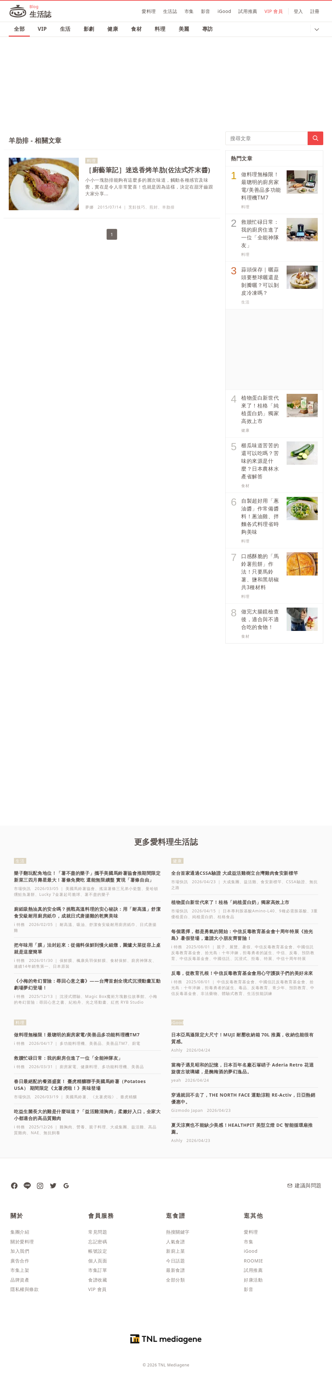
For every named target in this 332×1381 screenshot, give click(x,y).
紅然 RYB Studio (127, 1002)
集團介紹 (19, 1232)
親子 (221, 947)
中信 (281, 952)
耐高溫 (66, 924)
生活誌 (170, 11)
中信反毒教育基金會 (274, 947)
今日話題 (175, 1261)
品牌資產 (19, 1280)
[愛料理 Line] (27, 1185)
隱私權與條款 (24, 1289)
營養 (81, 1127)
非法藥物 (209, 993)
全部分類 (175, 1280)
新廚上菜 (175, 1251)
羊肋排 (168, 207)
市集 (189, 11)
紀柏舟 (75, 1002)
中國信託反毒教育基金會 (282, 982)
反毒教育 (259, 987)
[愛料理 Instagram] (40, 1185)
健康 (112, 28)
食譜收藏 (97, 1280)
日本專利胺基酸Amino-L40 (249, 911)
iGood (224, 11)
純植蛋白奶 (202, 916)
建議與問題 (304, 1185)
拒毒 (255, 958)
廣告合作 (19, 1261)
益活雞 (250, 882)
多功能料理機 (72, 1043)
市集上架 (19, 1270)
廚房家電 (68, 1066)
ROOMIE (253, 1261)
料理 (160, 28)
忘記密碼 (97, 1241)
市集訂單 (97, 1270)
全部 (19, 28)
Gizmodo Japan (187, 1110)
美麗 (184, 28)
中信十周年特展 (291, 958)
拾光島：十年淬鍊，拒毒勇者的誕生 (238, 952)
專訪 (207, 28)
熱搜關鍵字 (178, 1232)
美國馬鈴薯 (76, 1097)
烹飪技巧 (136, 207)
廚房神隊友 (141, 960)
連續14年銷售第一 (31, 966)
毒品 (243, 987)
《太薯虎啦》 (103, 1097)
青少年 (278, 987)
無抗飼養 (51, 1133)
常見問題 (97, 1232)
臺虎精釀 (128, 1097)
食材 (136, 28)
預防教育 (297, 987)
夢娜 (89, 207)
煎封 (153, 207)
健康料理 (89, 1066)
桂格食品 (226, 916)
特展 (268, 958)
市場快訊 (22, 888)
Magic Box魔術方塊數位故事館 (115, 996)
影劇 (89, 28)
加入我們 (19, 1251)
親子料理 (97, 1127)
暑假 (246, 947)
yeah (176, 1080)
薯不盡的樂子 (97, 894)
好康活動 (253, 1280)
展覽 (234, 947)
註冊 (315, 11)
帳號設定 (97, 1251)
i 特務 (19, 924)
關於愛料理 (22, 1241)
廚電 (136, 1043)
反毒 (293, 952)
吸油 (81, 924)
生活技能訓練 (259, 993)
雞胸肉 (66, 1127)
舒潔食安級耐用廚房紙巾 (112, 924)
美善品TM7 (116, 1043)
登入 (298, 11)
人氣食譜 (175, 1241)
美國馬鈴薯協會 (80, 888)
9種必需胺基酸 (293, 911)
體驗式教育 (232, 993)
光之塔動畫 (96, 1002)
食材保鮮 (118, 960)
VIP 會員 (274, 11)
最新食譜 (175, 1270)
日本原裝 (61, 966)
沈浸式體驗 (70, 996)
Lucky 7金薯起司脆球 (59, 894)
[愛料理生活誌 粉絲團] (14, 1185)
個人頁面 (97, 1261)
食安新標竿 (271, 882)
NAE (35, 1133)
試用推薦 (247, 11)
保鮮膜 (66, 960)
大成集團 (231, 882)
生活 (65, 28)
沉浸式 (240, 958)
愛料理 (149, 11)
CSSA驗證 (295, 882)
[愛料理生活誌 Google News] (66, 1185)
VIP (42, 28)
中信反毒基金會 (194, 958)
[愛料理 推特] (53, 1185)
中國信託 (221, 958)
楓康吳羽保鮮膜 (91, 960)
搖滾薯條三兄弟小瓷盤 (120, 888)
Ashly (177, 1050)
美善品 (95, 1043)
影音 (205, 11)
